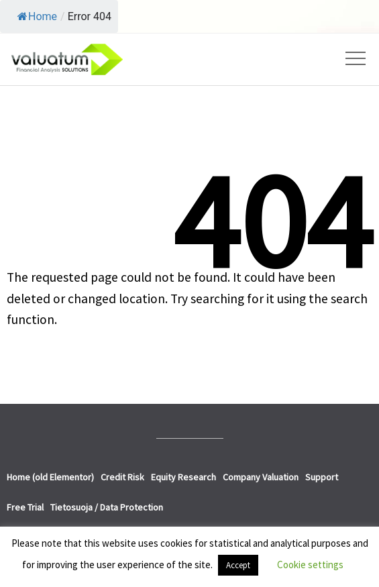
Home (37, 16)
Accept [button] (238, 565)
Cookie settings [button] (310, 564)
